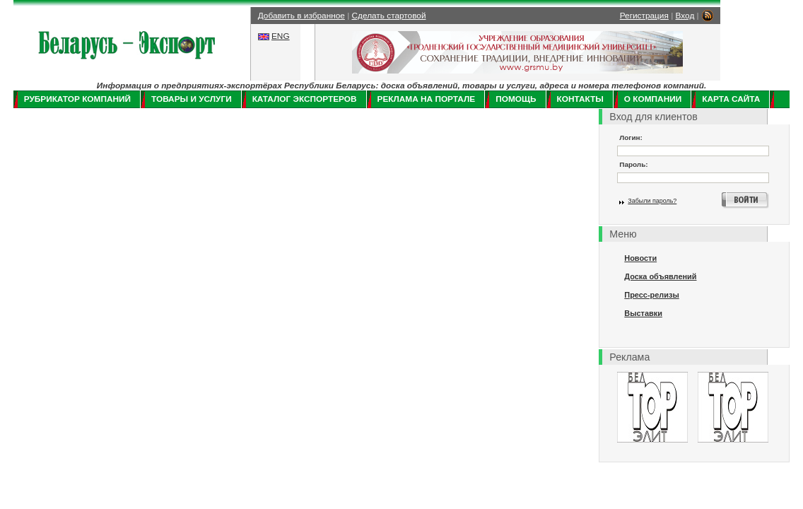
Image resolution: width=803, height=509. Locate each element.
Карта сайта (731, 99)
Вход (685, 16)
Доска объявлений (660, 276)
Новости (640, 258)
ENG (280, 36)
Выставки (643, 313)
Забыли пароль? (652, 200)
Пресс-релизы (651, 295)
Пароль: (633, 164)
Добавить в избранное (301, 16)
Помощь (516, 99)
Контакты (580, 99)
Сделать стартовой (389, 16)
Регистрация (644, 16)
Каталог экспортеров (304, 99)
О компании (652, 99)
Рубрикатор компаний (77, 99)
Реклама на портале (426, 99)
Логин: (631, 137)
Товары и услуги (191, 99)
